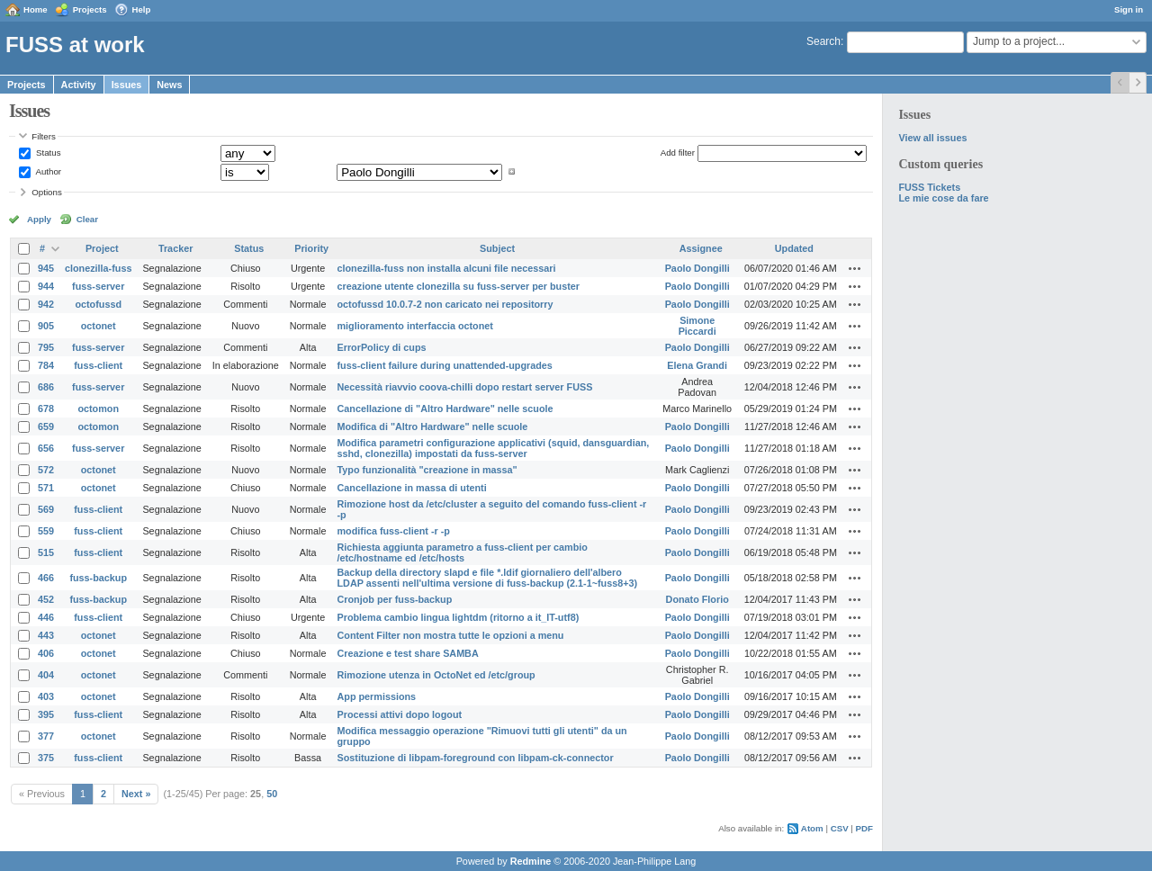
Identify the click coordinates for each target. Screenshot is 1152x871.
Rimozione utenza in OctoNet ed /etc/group (437, 674)
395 (46, 714)
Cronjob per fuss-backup (395, 599)
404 (46, 674)
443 (46, 635)
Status (46, 152)
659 (46, 426)
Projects (90, 9)
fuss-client (98, 365)
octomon (98, 408)
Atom (812, 828)
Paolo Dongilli (697, 268)
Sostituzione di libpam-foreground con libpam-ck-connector (476, 757)
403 (46, 696)
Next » (136, 793)
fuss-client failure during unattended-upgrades (445, 365)
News (169, 84)
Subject (497, 248)
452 (46, 599)
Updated (794, 248)
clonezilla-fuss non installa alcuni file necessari (447, 268)
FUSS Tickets (929, 187)
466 (46, 577)
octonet (98, 325)
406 (46, 653)
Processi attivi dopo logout (400, 714)
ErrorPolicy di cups (382, 347)
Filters (43, 136)
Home (35, 9)
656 (46, 448)
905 (46, 325)
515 (46, 552)
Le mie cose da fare (943, 198)
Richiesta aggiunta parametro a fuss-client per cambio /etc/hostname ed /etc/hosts (463, 552)
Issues (127, 84)
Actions (855, 268)
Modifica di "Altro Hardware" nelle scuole (433, 426)
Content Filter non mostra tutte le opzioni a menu (451, 635)
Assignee (701, 248)
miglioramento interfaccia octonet (415, 325)
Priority (311, 248)
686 (46, 387)
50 (271, 793)
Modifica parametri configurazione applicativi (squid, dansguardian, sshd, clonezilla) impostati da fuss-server (494, 448)
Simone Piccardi (697, 326)
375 (46, 757)
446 (46, 617)
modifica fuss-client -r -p (394, 530)
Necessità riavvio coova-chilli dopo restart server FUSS (465, 387)
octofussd (98, 304)
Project (102, 248)
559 (46, 530)
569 (46, 509)
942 (46, 304)
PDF (864, 828)
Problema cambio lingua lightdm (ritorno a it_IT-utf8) (459, 617)
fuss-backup (98, 577)
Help (141, 9)
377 (46, 736)
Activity (78, 84)
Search (823, 41)
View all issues (932, 137)
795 (46, 347)
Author (47, 171)
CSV (840, 828)
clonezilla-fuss (98, 268)
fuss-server (98, 286)
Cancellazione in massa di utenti (412, 487)
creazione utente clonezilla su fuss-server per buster (459, 286)
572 (46, 469)
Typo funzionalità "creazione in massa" (428, 469)
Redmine (531, 861)
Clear (87, 219)
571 (46, 487)
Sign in (1128, 9)
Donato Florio (697, 599)
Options (47, 192)
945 (46, 268)
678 (46, 408)
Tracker (175, 248)
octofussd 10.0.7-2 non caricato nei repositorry (446, 304)
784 (46, 365)
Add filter (678, 152)
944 (46, 286)
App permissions (377, 696)
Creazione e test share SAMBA (408, 653)
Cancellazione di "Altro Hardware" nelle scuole (446, 408)
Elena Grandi (697, 365)
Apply (39, 219)
